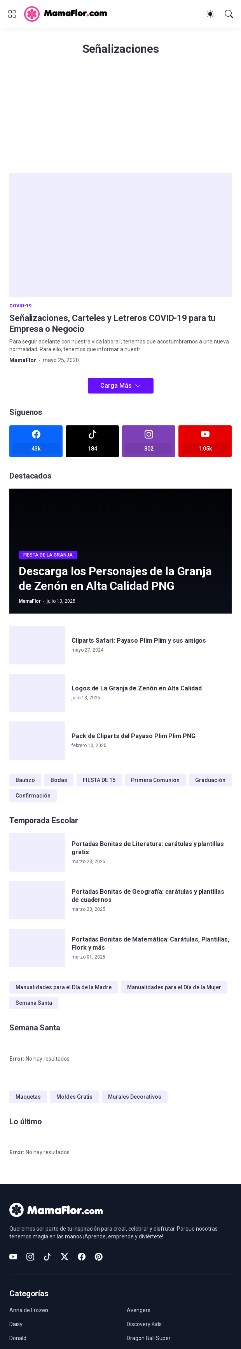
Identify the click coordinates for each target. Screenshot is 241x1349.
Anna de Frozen (28, 1310)
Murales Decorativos (134, 1097)
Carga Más (116, 385)
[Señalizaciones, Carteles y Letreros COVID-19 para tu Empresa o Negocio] (120, 235)
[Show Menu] (12, 14)
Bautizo (25, 780)
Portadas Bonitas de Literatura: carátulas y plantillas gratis (148, 847)
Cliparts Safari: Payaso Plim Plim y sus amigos (139, 640)
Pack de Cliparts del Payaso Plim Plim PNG (134, 736)
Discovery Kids (144, 1324)
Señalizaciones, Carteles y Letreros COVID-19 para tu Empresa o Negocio (112, 323)
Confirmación (33, 795)
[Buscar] (229, 14)
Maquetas (28, 1097)
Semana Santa (34, 1003)
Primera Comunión (155, 780)
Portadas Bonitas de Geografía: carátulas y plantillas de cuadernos (148, 895)
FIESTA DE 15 (99, 780)
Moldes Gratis (74, 1097)
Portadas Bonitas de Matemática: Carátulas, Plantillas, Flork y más (150, 943)
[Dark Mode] (210, 14)
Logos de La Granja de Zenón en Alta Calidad (137, 688)
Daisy (16, 1324)
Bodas (59, 780)
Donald (17, 1338)
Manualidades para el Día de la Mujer (174, 987)
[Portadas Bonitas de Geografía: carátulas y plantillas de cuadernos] (37, 900)
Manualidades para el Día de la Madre (64, 987)
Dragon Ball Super (149, 1338)
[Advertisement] (120, 118)
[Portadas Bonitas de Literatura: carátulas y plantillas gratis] (37, 852)
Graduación (210, 780)
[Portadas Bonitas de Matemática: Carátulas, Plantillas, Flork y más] (37, 948)
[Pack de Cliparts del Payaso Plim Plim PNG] (37, 740)
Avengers (138, 1310)
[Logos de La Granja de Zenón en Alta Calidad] (37, 693)
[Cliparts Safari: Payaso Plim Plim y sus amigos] (37, 645)
